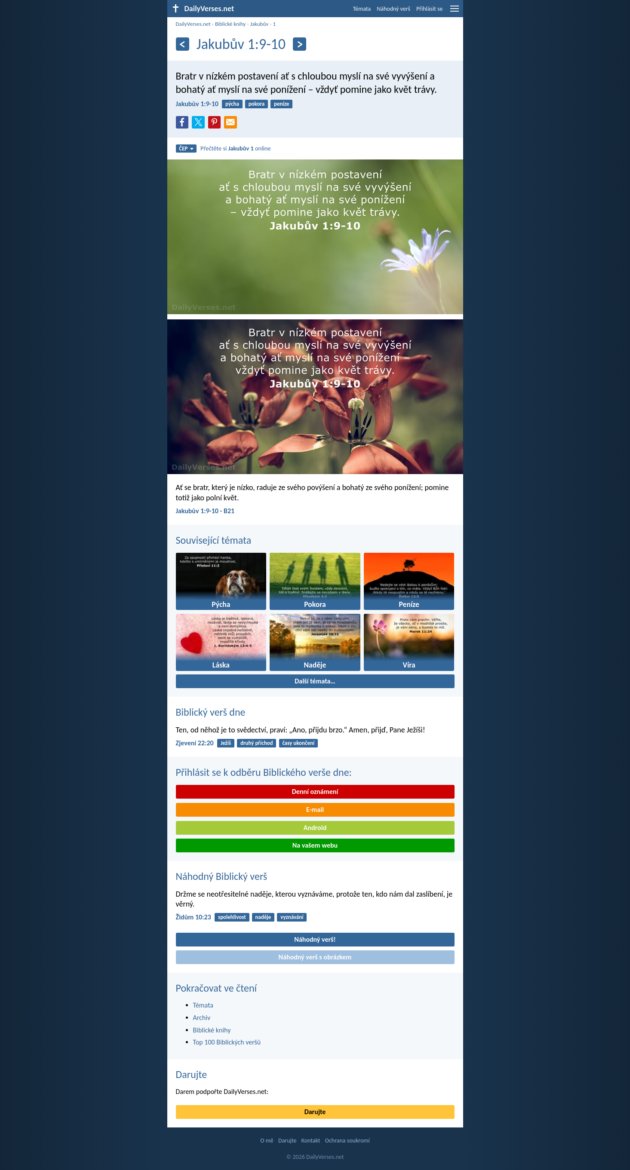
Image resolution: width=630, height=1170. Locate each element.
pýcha (232, 104)
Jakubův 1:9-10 (197, 104)
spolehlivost (232, 917)
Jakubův (259, 24)
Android (315, 828)
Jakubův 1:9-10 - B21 (205, 511)
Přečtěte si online (235, 148)
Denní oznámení (315, 791)
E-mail (315, 810)
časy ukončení (298, 743)
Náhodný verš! (314, 939)
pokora (257, 104)
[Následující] (299, 44)
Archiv (202, 1018)
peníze (281, 104)
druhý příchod (256, 743)
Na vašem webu (315, 845)
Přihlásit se (429, 8)
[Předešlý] (182, 44)
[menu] (454, 12)
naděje (263, 917)
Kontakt (310, 1140)
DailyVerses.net (193, 24)
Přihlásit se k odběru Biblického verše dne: (264, 772)
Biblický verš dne (211, 712)
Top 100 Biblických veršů (227, 1042)
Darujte (191, 1074)
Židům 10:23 (193, 917)
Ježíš (226, 743)
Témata (362, 8)
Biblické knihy (230, 24)
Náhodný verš (393, 8)
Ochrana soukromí (347, 1140)
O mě (267, 1140)
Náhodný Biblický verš (221, 876)
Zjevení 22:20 (195, 743)
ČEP (186, 148)
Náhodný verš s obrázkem (315, 957)
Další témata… (315, 681)
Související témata (214, 540)
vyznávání (291, 917)
